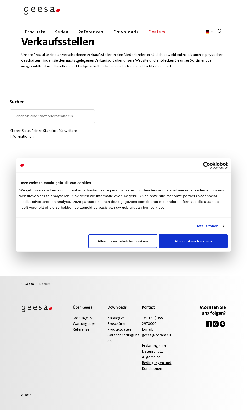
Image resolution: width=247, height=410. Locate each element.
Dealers (156, 32)
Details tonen (207, 226)
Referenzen (91, 32)
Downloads (126, 32)
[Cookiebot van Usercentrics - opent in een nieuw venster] (207, 165)
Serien (62, 32)
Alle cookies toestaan (193, 241)
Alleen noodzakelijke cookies (123, 241)
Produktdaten (119, 330)
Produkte (35, 32)
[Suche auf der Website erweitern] (220, 32)
